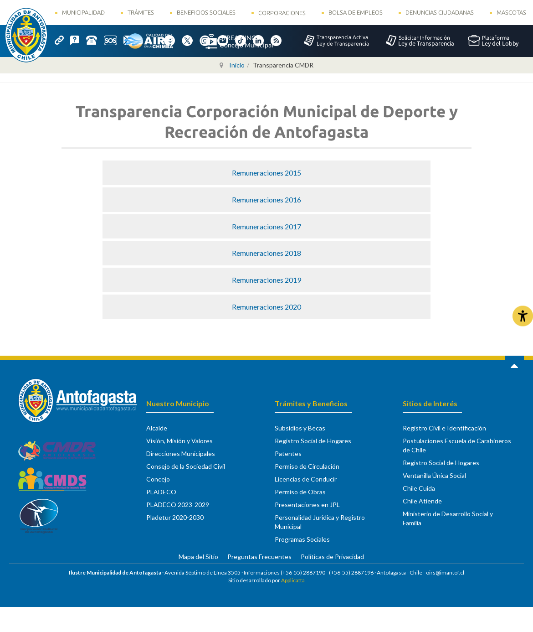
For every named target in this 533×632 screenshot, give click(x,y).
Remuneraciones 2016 (266, 199)
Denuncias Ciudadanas (439, 12)
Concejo (158, 479)
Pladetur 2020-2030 (175, 517)
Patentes (288, 453)
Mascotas (511, 12)
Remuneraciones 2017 (266, 226)
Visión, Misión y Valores (179, 441)
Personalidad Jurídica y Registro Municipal (320, 521)
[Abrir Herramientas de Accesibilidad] (522, 316)
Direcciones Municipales (180, 453)
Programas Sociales (302, 539)
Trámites (141, 12)
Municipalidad (83, 12)
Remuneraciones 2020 (266, 306)
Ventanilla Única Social (434, 475)
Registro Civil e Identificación (444, 428)
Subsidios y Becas (300, 428)
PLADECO (161, 492)
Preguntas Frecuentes (259, 556)
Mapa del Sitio (198, 556)
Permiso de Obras (300, 492)
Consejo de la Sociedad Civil (185, 466)
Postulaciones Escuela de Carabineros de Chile (457, 445)
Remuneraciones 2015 (266, 172)
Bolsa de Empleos (355, 12)
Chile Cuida (419, 488)
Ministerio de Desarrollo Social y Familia (448, 518)
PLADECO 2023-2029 (177, 504)
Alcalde (156, 428)
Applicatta (293, 580)
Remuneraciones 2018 (266, 253)
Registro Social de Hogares (313, 441)
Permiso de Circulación (307, 466)
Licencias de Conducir (306, 479)
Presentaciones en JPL (307, 504)
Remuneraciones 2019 (266, 279)
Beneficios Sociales (206, 12)
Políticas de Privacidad (332, 556)
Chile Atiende (422, 501)
